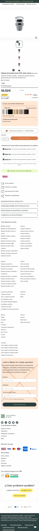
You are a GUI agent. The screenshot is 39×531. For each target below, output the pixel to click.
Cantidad (3, 135)
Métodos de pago (23, 527)
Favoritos (4, 463)
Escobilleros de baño (6, 304)
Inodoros (22, 294)
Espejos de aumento (6, 264)
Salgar (2, 317)
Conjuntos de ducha (25, 274)
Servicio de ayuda (19, 495)
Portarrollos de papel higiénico (9, 302)
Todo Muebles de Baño (8, 4)
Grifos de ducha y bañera (27, 271)
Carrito (3, 461)
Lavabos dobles (24, 248)
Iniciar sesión (5, 456)
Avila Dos (3, 329)
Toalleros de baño (6, 294)
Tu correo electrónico (9, 392)
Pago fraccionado (25, 322)
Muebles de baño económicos (9, 253)
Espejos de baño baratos (8, 279)
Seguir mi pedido (6, 466)
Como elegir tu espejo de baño (9, 345)
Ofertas (22, 317)
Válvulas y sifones (31, 4)
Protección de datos (15, 525)
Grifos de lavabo (24, 266)
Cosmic (3, 334)
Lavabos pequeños (25, 236)
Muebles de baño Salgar (7, 243)
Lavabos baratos (24, 233)
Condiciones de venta (8, 527)
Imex (2, 322)
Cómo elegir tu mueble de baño (9, 350)
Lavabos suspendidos (26, 246)
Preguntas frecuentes (7, 433)
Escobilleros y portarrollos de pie (10, 309)
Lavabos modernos (25, 228)
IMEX (3, 83)
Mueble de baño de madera (8, 241)
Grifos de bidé (24, 281)
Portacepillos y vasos (6, 299)
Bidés (21, 297)
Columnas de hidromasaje (27, 269)
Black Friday (23, 320)
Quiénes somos (6, 429)
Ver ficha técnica (6, 86)
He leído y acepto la (14, 399)
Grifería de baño (20, 4)
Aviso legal (4, 525)
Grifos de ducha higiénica (27, 276)
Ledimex (3, 337)
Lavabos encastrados (26, 243)
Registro (3, 458)
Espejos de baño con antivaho (9, 276)
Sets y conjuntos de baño (8, 297)
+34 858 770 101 (26, 490)
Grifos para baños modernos (28, 279)
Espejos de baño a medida (8, 281)
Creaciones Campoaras (7, 327)
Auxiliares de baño (6, 256)
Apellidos (5, 385)
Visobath (3, 320)
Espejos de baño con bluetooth (9, 266)
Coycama (3, 325)
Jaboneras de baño (6, 307)
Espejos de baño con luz (7, 286)
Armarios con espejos (7, 269)
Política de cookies (30, 525)
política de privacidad (19, 399)
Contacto (4, 436)
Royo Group (4, 332)
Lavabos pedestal (25, 241)
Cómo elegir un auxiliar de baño (9, 348)
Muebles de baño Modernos (8, 228)
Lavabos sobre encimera (27, 231)
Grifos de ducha (24, 264)
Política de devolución (8, 530)
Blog (2, 438)
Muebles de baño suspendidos (9, 251)
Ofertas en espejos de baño (8, 284)
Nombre (5, 377)
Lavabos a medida (25, 238)
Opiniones (4, 431)
